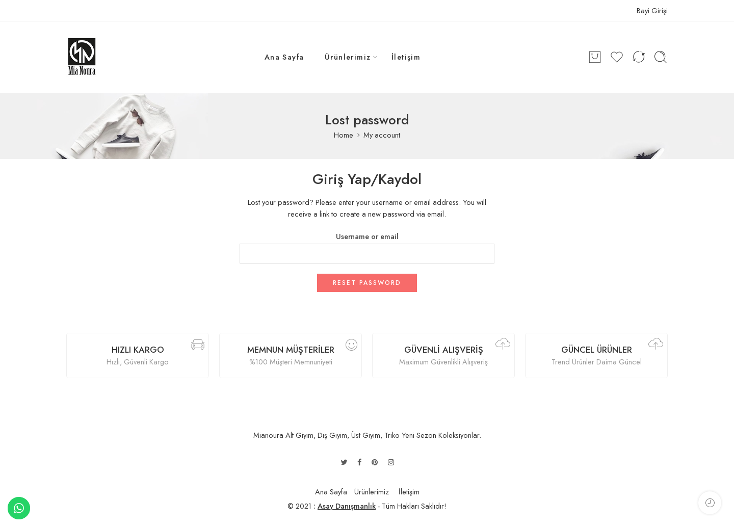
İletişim (406, 56)
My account (381, 134)
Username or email (367, 236)
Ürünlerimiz (348, 56)
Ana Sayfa (284, 56)
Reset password (367, 282)
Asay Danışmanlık (347, 505)
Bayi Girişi (652, 10)
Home (343, 134)
